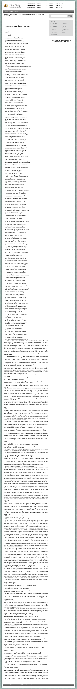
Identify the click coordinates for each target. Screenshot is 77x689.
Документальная (65, 29)
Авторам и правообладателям (37, 684)
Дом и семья (54, 32)
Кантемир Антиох (17, 14)
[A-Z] (59, 3)
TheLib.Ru (6, 14)
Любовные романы (66, 25)
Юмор (63, 30)
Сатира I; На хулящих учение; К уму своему (31, 14)
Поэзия (10, 14)
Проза (53, 25)
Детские (64, 26)
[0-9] (62, 3)
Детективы (64, 23)
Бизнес (63, 32)
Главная (6, 11)
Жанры (11, 11)
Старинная (54, 29)
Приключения (54, 26)
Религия (53, 30)
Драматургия (65, 27)
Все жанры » (54, 34)
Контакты (16, 11)
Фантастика (54, 23)
